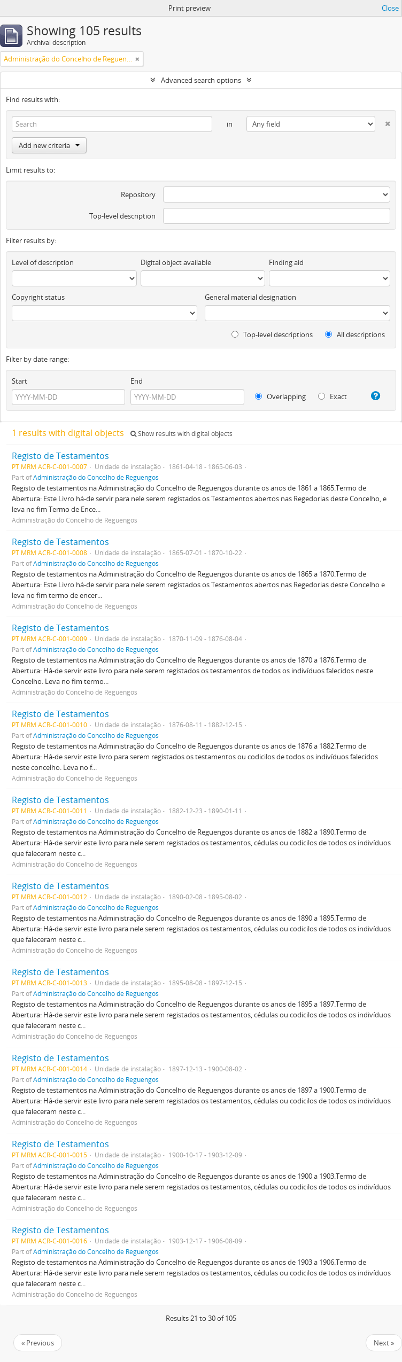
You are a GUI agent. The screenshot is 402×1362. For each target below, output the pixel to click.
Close (390, 8)
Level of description (43, 262)
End (136, 381)
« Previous (37, 1343)
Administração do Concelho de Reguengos (96, 477)
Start (19, 381)
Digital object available (176, 262)
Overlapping (280, 396)
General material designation (250, 297)
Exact (332, 396)
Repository (138, 194)
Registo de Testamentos (60, 456)
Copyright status (38, 297)
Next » (384, 1343)
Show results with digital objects (181, 433)
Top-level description (122, 216)
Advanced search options (201, 80)
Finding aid (286, 262)
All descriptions (355, 334)
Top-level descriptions (272, 334)
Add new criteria (49, 145)
